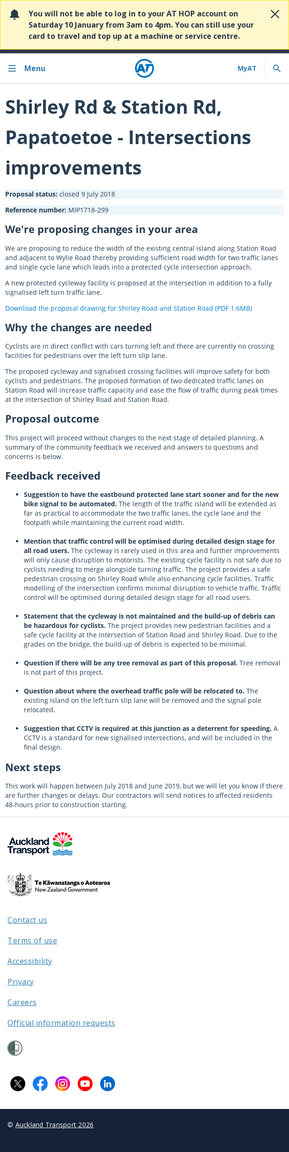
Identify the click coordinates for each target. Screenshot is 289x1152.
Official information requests (61, 1023)
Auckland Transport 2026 (54, 1124)
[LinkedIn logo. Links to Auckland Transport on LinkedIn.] (107, 1083)
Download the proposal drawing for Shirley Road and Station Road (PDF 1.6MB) (128, 308)
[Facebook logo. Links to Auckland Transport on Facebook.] (40, 1083)
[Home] (144, 68)
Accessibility (29, 961)
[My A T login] (247, 68)
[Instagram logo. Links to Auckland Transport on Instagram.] (62, 1083)
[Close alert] (275, 14)
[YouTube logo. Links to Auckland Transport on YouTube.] (85, 1083)
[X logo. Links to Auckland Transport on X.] (17, 1083)
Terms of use (32, 940)
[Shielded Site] (15, 1048)
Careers (22, 1002)
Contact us (27, 920)
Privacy (20, 982)
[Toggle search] (277, 68)
